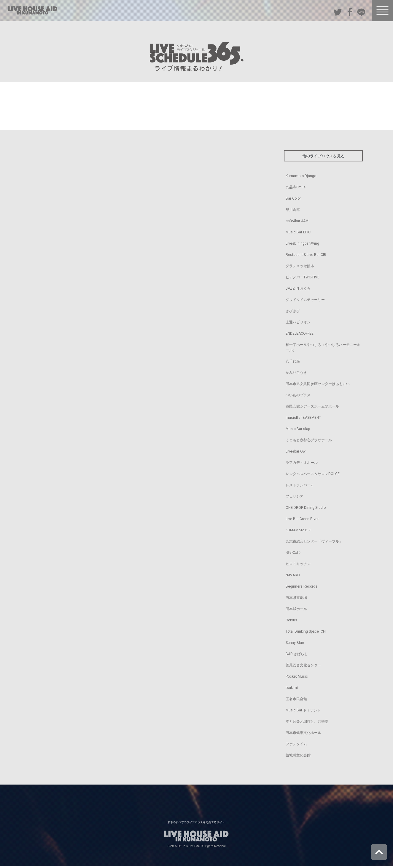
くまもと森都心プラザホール (309, 440)
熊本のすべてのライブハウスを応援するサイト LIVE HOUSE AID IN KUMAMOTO (32, 10)
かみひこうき (296, 373)
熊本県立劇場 (296, 598)
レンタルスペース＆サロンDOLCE (313, 474)
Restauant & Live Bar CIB (306, 255)
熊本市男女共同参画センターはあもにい (318, 384)
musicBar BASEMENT (303, 418)
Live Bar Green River (302, 519)
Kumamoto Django (301, 176)
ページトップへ (379, 852)
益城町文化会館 (298, 755)
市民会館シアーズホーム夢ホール (312, 406)
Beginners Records (301, 586)
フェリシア (294, 496)
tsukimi (292, 688)
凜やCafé (293, 553)
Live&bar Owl (296, 451)
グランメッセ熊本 (300, 266)
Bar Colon (294, 198)
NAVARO (293, 575)
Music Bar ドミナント (303, 710)
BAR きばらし (297, 654)
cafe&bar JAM (297, 221)
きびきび (293, 311)
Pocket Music (297, 676)
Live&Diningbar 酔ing (302, 243)
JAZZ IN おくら (298, 288)
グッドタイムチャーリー (305, 300)
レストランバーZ (299, 485)
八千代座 (293, 361)
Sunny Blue (295, 643)
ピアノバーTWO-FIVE (302, 277)
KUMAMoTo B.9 (298, 530)
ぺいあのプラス (298, 395)
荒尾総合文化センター (303, 665)
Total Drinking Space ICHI (306, 631)
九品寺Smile (296, 187)
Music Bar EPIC (298, 232)
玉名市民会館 (296, 699)
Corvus (291, 620)
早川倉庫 (293, 210)
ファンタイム (296, 744)
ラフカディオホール (302, 463)
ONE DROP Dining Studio (306, 508)
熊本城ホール (296, 609)
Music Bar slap (298, 429)
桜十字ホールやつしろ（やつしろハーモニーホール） (323, 347)
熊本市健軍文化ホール (303, 733)
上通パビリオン (298, 322)
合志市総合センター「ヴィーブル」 (314, 541)
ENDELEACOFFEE (300, 333)
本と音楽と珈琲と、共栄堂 (307, 721)
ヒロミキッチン (298, 564)
